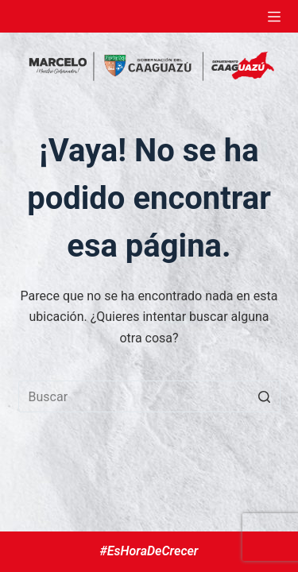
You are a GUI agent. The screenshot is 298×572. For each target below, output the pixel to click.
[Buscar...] (149, 396)
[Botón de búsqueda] (265, 396)
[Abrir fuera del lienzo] (274, 16)
